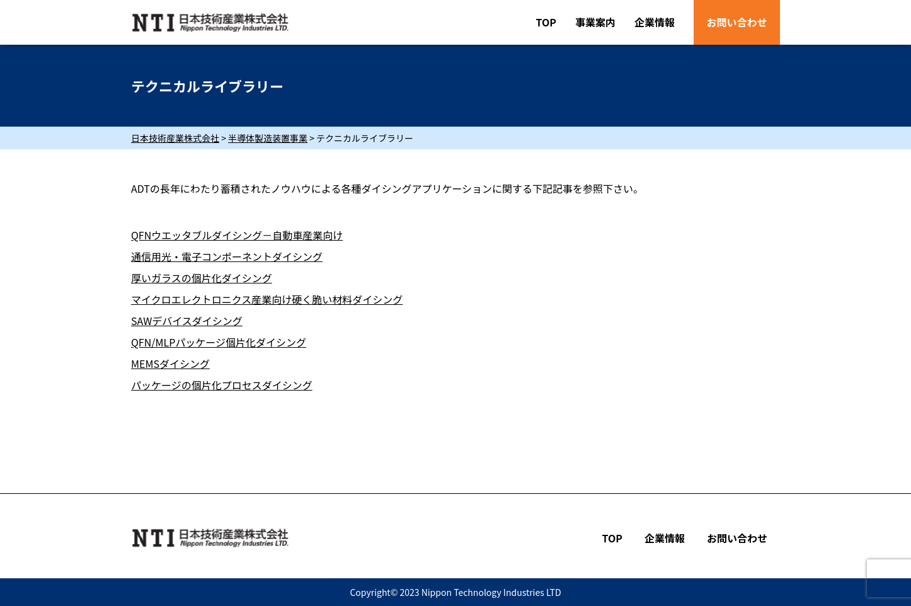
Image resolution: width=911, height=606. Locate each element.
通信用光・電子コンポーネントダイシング (227, 256)
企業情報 (654, 22)
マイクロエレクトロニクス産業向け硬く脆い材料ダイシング (267, 299)
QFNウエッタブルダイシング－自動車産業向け (237, 235)
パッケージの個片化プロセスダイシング (221, 384)
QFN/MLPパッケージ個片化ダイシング (218, 342)
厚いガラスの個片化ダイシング (201, 277)
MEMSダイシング (170, 363)
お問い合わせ (736, 22)
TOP (546, 22)
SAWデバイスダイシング (187, 320)
